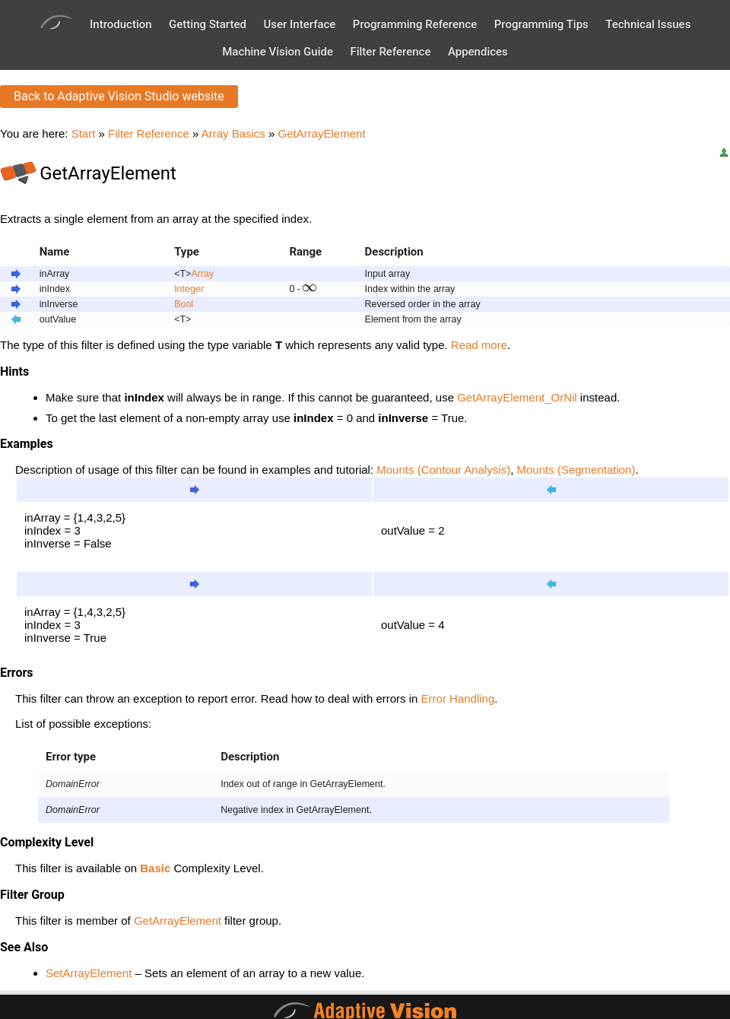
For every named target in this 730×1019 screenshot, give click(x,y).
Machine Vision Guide (277, 52)
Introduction (121, 24)
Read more (479, 344)
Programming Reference (415, 24)
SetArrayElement (89, 973)
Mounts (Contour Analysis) (443, 469)
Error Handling (458, 698)
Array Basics (233, 133)
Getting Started (207, 24)
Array (202, 273)
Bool (183, 304)
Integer (189, 289)
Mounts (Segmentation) (576, 469)
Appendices (478, 52)
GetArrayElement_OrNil (517, 397)
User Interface (299, 24)
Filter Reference (390, 52)
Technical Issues (647, 24)
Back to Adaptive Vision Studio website (119, 96)
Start (83, 133)
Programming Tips (541, 24)
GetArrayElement (322, 133)
